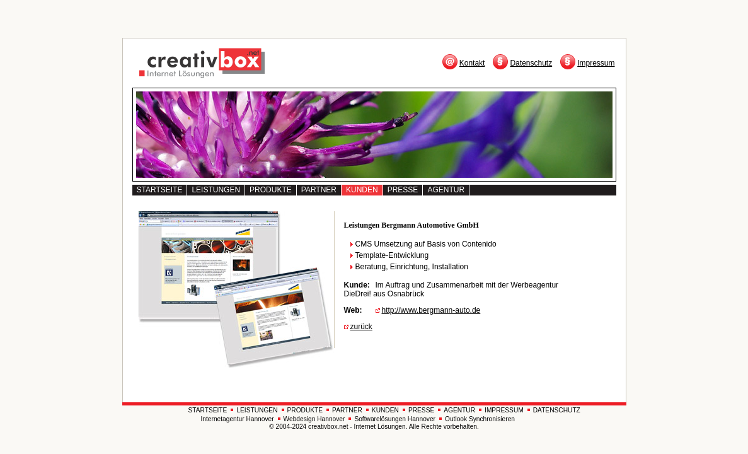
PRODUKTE (271, 189)
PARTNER (319, 189)
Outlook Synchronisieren (480, 419)
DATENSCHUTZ (556, 410)
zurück (361, 326)
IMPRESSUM (504, 410)
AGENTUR (445, 189)
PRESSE (403, 189)
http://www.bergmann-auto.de (431, 310)
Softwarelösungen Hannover (394, 419)
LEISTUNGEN (216, 189)
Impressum (595, 63)
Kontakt (472, 63)
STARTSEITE (160, 189)
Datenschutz (531, 63)
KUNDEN (362, 189)
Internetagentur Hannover (237, 419)
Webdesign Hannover (314, 419)
